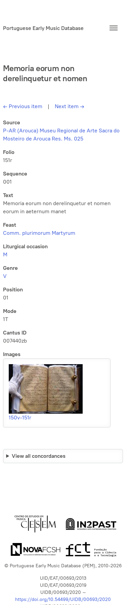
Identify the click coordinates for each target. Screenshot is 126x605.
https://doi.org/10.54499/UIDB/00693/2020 (63, 599)
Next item (69, 106)
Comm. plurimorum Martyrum (39, 233)
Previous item (22, 106)
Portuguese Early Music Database (43, 28)
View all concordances (39, 456)
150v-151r (20, 417)
